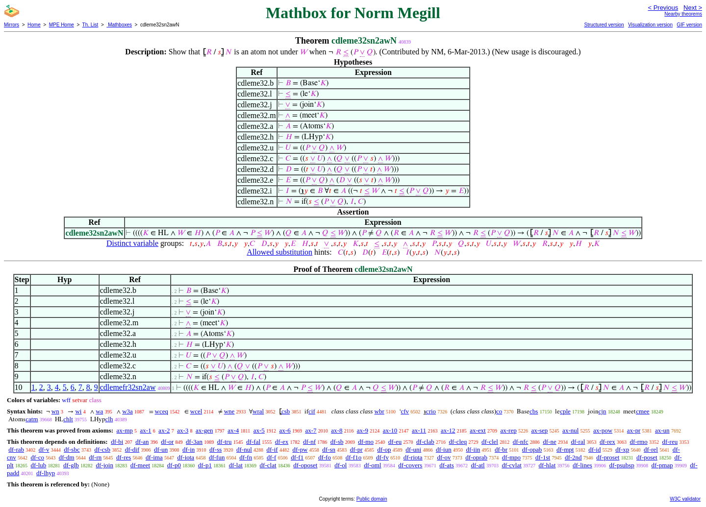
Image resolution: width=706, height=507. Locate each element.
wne (229, 411)
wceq (161, 411)
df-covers (410, 465)
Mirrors (11, 24)
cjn (602, 411)
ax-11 (419, 430)
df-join (104, 465)
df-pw (299, 449)
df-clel (489, 441)
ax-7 (310, 430)
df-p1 (205, 465)
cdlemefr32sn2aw (128, 387)
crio (431, 411)
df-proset (607, 457)
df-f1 (297, 457)
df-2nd (573, 457)
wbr (379, 411)
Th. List (90, 24)
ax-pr (633, 430)
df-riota (413, 457)
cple (565, 411)
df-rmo (639, 441)
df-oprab (476, 457)
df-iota (185, 457)
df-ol (340, 465)
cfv (405, 411)
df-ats (446, 465)
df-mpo (511, 457)
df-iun (444, 449)
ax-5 (259, 430)
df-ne (549, 441)
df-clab (425, 441)
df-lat (236, 465)
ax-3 (182, 430)
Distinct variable (132, 243)
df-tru (224, 441)
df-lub (38, 465)
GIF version (689, 24)
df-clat (268, 465)
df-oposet (305, 465)
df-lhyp (45, 473)
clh (109, 419)
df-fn (245, 457)
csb (285, 411)
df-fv (382, 457)
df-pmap (662, 465)
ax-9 (362, 430)
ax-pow (602, 430)
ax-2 (164, 430)
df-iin (473, 449)
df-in (188, 449)
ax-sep (539, 430)
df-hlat (547, 465)
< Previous (663, 7)
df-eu (395, 441)
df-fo (324, 457)
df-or (167, 441)
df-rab (16, 449)
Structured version (604, 24)
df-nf (309, 441)
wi (78, 411)
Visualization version (650, 24)
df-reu (670, 441)
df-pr (356, 449)
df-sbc (72, 449)
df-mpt (565, 449)
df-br (501, 449)
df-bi (117, 441)
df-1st (542, 457)
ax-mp (125, 430)
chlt (68, 419)
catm (31, 419)
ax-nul (570, 430)
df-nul (244, 449)
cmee (642, 411)
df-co (37, 457)
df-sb (337, 441)
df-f (272, 457)
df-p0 (174, 465)
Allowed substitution (279, 252)
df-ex (281, 441)
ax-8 (336, 430)
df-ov (444, 457)
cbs (534, 411)
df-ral (578, 441)
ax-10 (390, 430)
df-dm (67, 457)
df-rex (607, 441)
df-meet (140, 465)
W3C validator (685, 499)
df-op (384, 449)
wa (99, 411)
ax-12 (448, 430)
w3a (127, 411)
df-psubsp (621, 465)
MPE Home (61, 24)
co (499, 411)
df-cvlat (511, 465)
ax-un (662, 430)
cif (311, 411)
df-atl (478, 465)
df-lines (582, 465)
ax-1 (145, 430)
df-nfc (521, 441)
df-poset (646, 457)
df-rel (651, 449)
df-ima (154, 457)
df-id (594, 449)
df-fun (217, 457)
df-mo (366, 441)
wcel (196, 411)
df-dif (132, 449)
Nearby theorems (683, 14)
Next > (692, 7)
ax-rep (508, 430)
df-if (272, 449)
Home (34, 24)
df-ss (215, 449)
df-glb (71, 465)
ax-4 (233, 430)
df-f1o (354, 457)
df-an (142, 441)
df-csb (102, 449)
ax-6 (285, 430)
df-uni (413, 449)
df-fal (253, 441)
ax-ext (477, 430)
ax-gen (204, 430)
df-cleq (458, 441)
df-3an (194, 441)
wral (258, 411)
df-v (44, 449)
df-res (123, 457)
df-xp (622, 449)
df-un (161, 449)
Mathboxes (119, 24)
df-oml (372, 465)
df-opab (532, 449)
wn (55, 411)
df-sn (328, 449)
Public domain (371, 499)
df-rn (95, 457)
